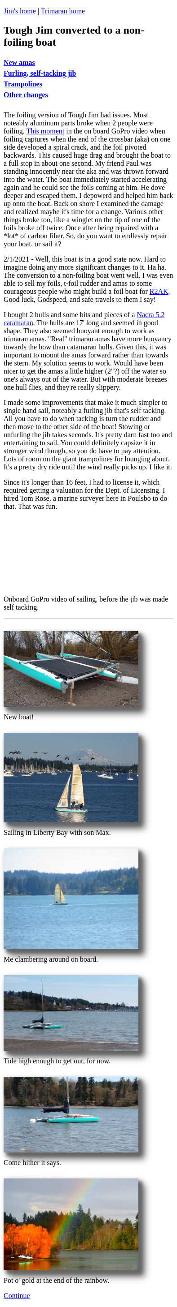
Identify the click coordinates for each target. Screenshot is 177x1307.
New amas (19, 62)
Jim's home (20, 11)
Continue (17, 1295)
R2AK (159, 291)
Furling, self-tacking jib (40, 73)
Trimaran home (63, 11)
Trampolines (23, 84)
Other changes (26, 95)
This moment (45, 131)
